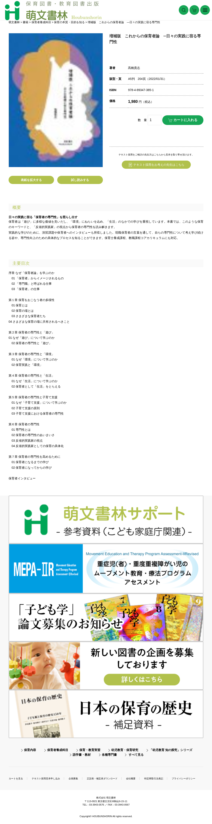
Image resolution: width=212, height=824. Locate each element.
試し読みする (80, 180)
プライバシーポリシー (183, 778)
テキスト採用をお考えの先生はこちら (156, 165)
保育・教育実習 (89, 750)
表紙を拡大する (31, 180)
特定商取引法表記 (153, 778)
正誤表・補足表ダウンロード (102, 778)
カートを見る (16, 778)
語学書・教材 (82, 754)
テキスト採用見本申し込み (46, 778)
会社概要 (130, 778)
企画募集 (73, 778)
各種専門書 (109, 754)
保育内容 (30, 750)
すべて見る (136, 754)
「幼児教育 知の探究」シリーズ (170, 750)
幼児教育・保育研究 (124, 750)
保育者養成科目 (57, 750)
